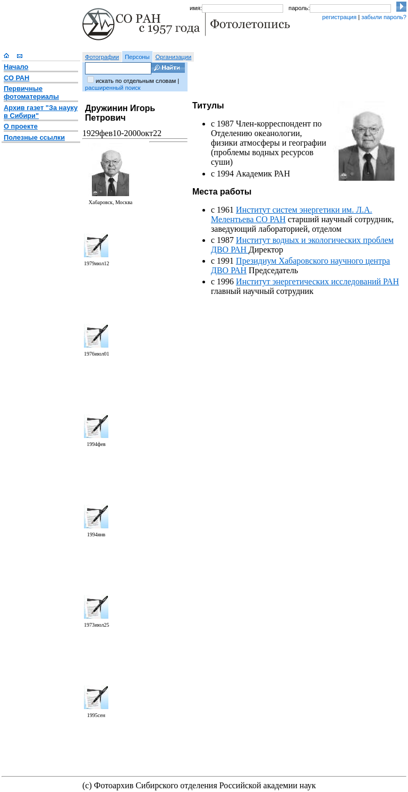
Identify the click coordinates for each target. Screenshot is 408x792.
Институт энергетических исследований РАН (317, 281)
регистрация (339, 17)
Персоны (137, 57)
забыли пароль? (383, 17)
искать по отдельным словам (136, 81)
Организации (174, 57)
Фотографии (102, 57)
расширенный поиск (112, 88)
